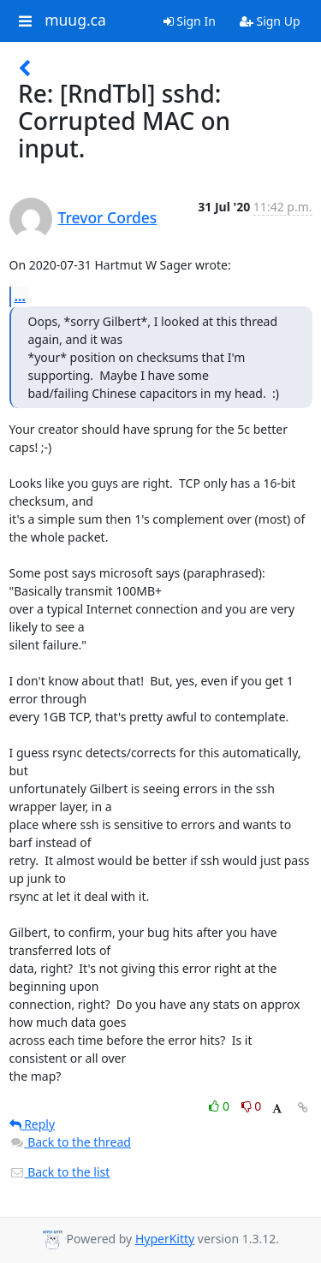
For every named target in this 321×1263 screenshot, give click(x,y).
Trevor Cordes (108, 217)
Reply (32, 1124)
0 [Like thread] (220, 1106)
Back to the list (59, 1172)
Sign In (189, 21)
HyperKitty (164, 1238)
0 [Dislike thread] (251, 1106)
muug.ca (75, 20)
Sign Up (270, 21)
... (21, 296)
